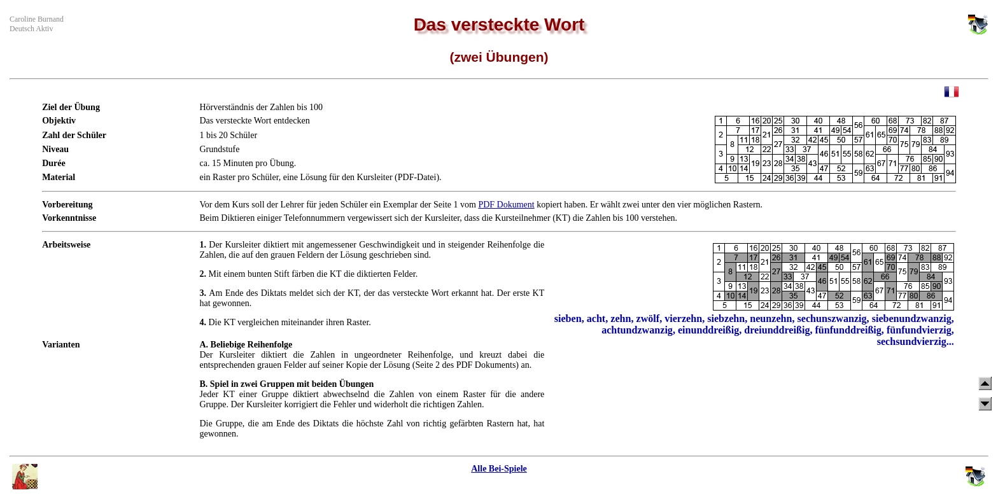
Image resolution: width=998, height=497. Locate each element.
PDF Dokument (506, 204)
